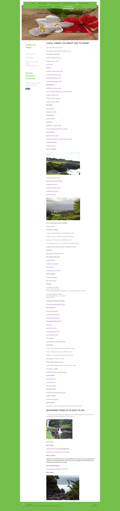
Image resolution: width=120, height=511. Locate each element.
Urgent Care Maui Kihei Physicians (56, 392)
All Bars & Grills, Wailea (53, 101)
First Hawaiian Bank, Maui (53, 78)
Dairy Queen (49, 267)
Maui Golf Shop (50, 226)
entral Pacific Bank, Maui (54, 74)
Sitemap (30, 504)
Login (95, 504)
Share (28, 88)
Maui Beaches (50, 108)
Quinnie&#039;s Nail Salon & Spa (55, 341)
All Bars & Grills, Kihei (52, 95)
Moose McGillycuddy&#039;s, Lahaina (57, 129)
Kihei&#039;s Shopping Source (55, 362)
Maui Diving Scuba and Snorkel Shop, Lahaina (59, 139)
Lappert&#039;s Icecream (53, 270)
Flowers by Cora (50, 145)
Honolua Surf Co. (51, 379)
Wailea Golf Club (51, 194)
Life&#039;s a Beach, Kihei (53, 88)
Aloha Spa (49, 324)
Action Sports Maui (51, 277)
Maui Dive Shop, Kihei (52, 135)
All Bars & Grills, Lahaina (53, 98)
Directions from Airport (52, 448)
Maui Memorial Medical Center (54, 253)
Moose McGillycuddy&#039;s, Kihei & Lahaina (59, 91)
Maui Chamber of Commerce (54, 47)
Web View (94, 506)
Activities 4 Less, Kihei (52, 61)
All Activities (49, 64)
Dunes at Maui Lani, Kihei (53, 177)
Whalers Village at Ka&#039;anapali (56, 372)
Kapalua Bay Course (52, 184)
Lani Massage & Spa (52, 335)
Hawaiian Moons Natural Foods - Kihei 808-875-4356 (61, 246)
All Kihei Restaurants (52, 311)
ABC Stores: (49, 358)
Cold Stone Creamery (52, 263)
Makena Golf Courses (52, 191)
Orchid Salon (50, 338)
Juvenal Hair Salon (51, 328)
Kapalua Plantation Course (53, 187)
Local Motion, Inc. (51, 382)
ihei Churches (51, 118)
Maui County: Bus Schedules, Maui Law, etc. (58, 51)
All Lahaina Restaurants (53, 314)
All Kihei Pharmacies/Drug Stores (55, 304)
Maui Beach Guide (51, 112)
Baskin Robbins (50, 260)
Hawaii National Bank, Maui (54, 81)
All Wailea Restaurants (52, 318)
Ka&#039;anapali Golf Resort (54, 181)
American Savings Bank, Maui (54, 71)
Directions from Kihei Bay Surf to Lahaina (57, 452)
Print (25, 504)
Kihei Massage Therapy (52, 331)
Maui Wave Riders (51, 280)
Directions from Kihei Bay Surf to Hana (57, 469)
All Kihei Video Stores (52, 399)
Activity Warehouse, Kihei (53, 57)
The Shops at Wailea (52, 368)
